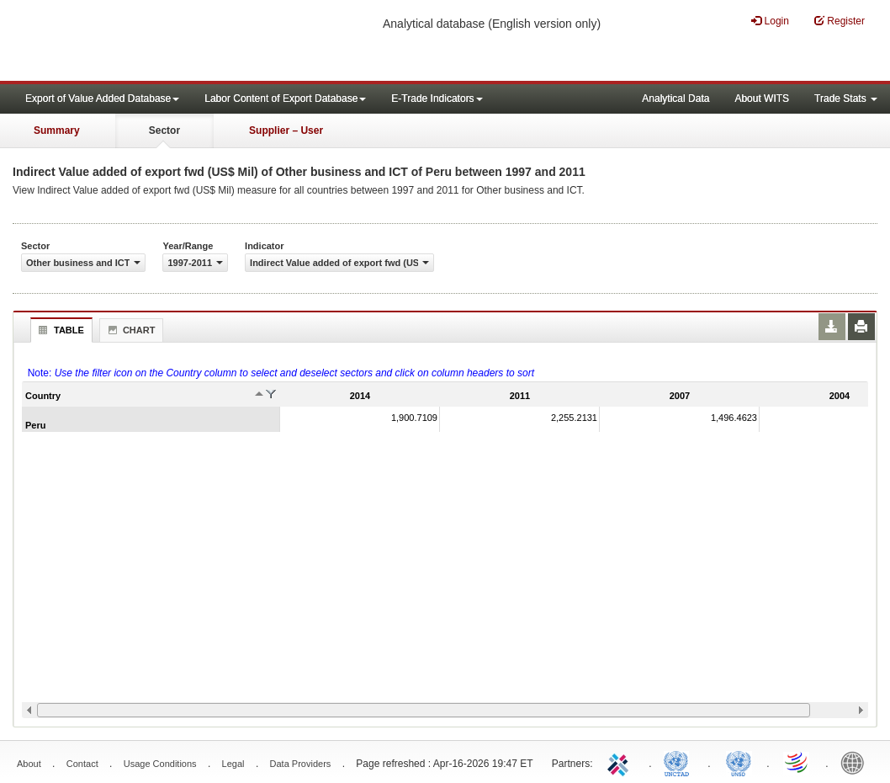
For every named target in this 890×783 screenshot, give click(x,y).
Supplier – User (286, 130)
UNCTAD (680, 762)
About (29, 764)
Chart (129, 330)
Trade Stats (845, 98)
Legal (233, 764)
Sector (164, 130)
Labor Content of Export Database (285, 98)
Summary (57, 130)
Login (770, 20)
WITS (168, 42)
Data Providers (300, 764)
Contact (82, 764)
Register (839, 20)
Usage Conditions (160, 764)
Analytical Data (675, 98)
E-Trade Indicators (436, 98)
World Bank (856, 762)
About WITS (761, 98)
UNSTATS (738, 762)
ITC (621, 762)
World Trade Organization (797, 762)
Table (59, 330)
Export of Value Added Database (102, 98)
